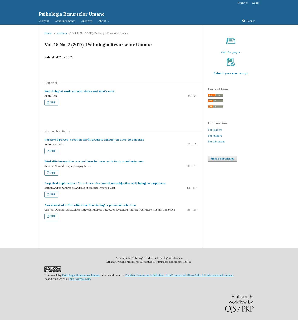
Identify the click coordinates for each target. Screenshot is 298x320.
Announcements (65, 21)
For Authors (215, 135)
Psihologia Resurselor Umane (72, 14)
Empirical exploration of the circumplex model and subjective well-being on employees (105, 183)
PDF (52, 102)
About (102, 21)
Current (44, 21)
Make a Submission (222, 158)
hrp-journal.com (79, 279)
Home (48, 33)
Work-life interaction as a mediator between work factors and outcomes (94, 161)
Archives (86, 21)
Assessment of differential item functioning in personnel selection (90, 205)
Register (243, 2)
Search (250, 21)
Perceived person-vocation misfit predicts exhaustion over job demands (94, 139)
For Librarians (216, 141)
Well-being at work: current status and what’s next (79, 91)
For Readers (215, 129)
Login (255, 2)
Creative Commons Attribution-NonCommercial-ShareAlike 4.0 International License (179, 275)
